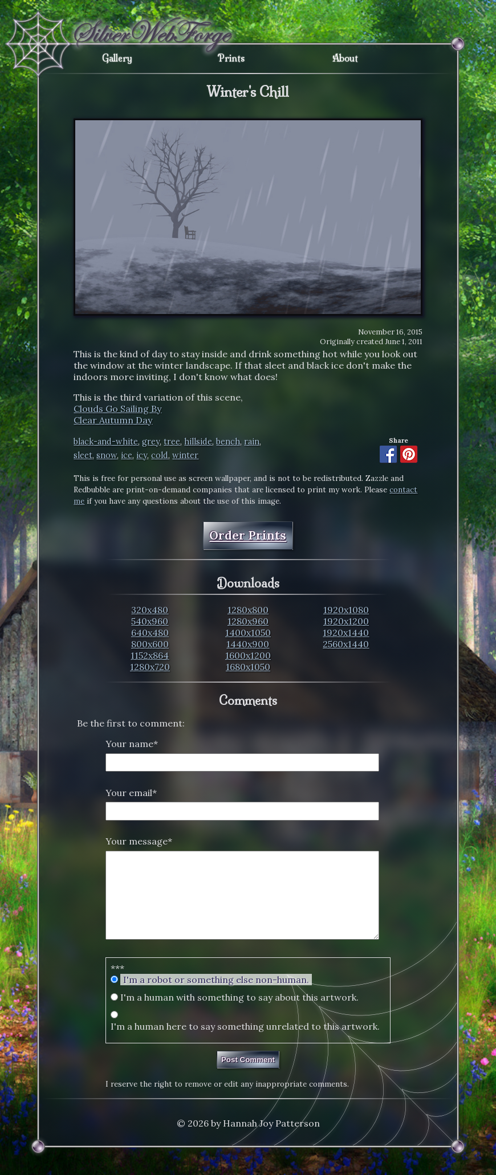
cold (159, 455)
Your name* (131, 743)
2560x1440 (346, 644)
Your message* (138, 841)
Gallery (117, 58)
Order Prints (247, 535)
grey (151, 441)
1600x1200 (248, 655)
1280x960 (248, 621)
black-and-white (106, 441)
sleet (83, 455)
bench (228, 441)
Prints (231, 58)
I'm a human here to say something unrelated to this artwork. (245, 1043)
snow (106, 455)
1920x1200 (346, 621)
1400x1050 (248, 632)
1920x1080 (346, 609)
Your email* (131, 792)
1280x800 (248, 609)
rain (251, 441)
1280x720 (150, 666)
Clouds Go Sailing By (117, 408)
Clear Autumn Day (113, 420)
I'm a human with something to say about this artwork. (239, 1014)
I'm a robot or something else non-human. (216, 996)
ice (126, 455)
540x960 (149, 621)
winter (185, 455)
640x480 (150, 632)
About (345, 58)
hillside (198, 441)
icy (141, 455)
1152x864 (150, 655)
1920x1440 (346, 632)
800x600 (150, 644)
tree (172, 441)
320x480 (149, 609)
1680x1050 (248, 666)
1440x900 (247, 644)
